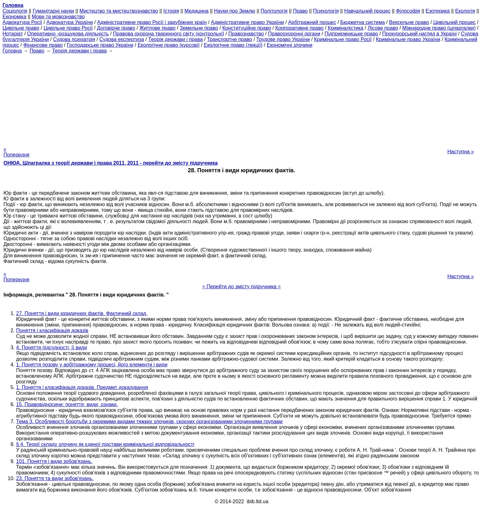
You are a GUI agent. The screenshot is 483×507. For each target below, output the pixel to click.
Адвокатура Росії (22, 22)
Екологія (465, 11)
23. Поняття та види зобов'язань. (55, 478)
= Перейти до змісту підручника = (241, 286)
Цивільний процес (454, 22)
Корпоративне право (299, 28)
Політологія (274, 11)
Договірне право (116, 28)
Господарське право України (100, 45)
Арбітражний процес (312, 22)
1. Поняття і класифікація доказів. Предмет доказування (82, 387)
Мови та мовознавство (58, 16)
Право (300, 11)
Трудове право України (283, 39)
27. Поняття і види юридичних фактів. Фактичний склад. (82, 313)
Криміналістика (346, 28)
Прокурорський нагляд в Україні (419, 33)
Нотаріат (13, 33)
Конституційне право (246, 28)
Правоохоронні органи (294, 33)
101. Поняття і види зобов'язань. (54, 461)
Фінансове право (43, 45)
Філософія (408, 11)
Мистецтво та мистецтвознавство (119, 11)
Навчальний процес (367, 11)
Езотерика (438, 11)
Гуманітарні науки (53, 11)
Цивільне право (21, 28)
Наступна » (460, 151)
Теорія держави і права (175, 39)
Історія (171, 11)
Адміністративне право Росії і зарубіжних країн (152, 22)
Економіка (14, 16)
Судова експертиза (121, 39)
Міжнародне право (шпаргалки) (439, 28)
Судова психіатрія (74, 39)
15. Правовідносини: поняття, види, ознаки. (67, 404)
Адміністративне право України (247, 22)
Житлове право (157, 28)
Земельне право (199, 28)
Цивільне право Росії (68, 28)
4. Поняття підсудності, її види (51, 347)
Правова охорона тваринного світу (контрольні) (168, 33)
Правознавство (246, 33)
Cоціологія (15, 11)
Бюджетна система (362, 22)
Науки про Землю (234, 11)
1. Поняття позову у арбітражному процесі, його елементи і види (91, 364)
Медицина (196, 11)
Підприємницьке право (351, 33)
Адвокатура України (69, 22)
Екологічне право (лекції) (233, 45)
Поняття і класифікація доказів (52, 330)
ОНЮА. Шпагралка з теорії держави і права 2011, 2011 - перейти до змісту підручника (110, 163)
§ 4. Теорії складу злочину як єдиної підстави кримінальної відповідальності (105, 444)
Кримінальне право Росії (342, 39)
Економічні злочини (289, 45)
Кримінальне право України (408, 39)
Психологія (326, 11)
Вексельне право (409, 22)
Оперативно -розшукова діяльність (68, 33)
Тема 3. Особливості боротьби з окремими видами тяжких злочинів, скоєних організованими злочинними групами (149, 421)
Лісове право (383, 28)
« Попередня (16, 151)
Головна (12, 50)
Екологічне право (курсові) (168, 45)
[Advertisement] (241, 98)
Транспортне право (229, 39)
